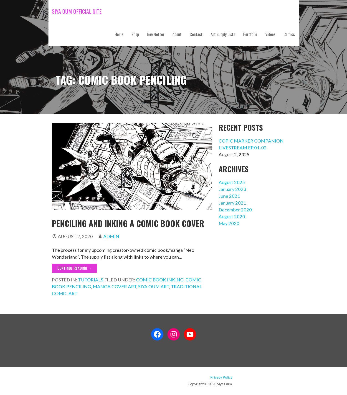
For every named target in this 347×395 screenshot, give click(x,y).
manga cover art (114, 286)
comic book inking (160, 279)
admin (111, 236)
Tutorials (90, 279)
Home (119, 34)
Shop (135, 34)
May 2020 (229, 223)
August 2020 (232, 216)
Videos (270, 34)
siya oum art (153, 286)
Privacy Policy (221, 377)
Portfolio (250, 34)
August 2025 (232, 182)
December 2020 (235, 209)
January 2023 (232, 189)
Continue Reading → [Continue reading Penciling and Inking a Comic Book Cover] (74, 268)
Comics (289, 34)
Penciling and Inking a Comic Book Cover (128, 223)
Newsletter (155, 34)
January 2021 (232, 202)
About (177, 34)
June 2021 (229, 196)
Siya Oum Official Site (76, 11)
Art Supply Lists (223, 34)
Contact (196, 34)
